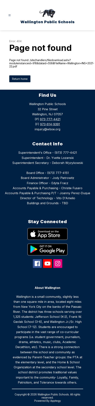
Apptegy (55, 400)
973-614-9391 (50, 124)
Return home (20, 78)
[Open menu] (9, 15)
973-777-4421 (50, 119)
